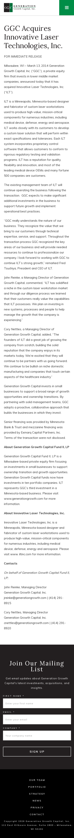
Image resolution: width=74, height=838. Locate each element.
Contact (37, 814)
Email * (9, 712)
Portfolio (37, 786)
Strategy (37, 793)
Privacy (37, 807)
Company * (11, 728)
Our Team (37, 780)
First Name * (13, 696)
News (37, 800)
